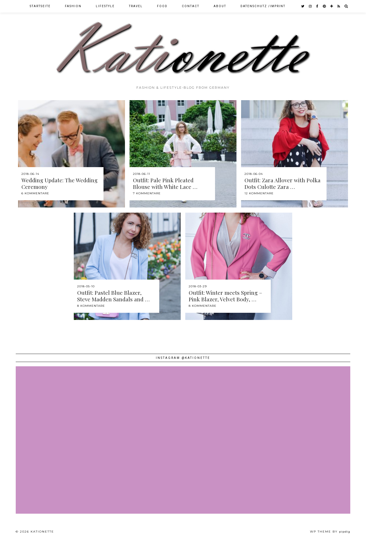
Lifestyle (105, 6)
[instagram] (310, 6)
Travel (136, 6)
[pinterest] (324, 6)
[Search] (346, 6)
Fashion (73, 6)
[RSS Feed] (339, 6)
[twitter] (303, 6)
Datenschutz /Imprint (262, 6)
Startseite (40, 6)
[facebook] (317, 6)
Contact (190, 6)
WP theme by (330, 531)
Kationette (42, 531)
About (220, 6)
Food (162, 6)
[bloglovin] (331, 6)
